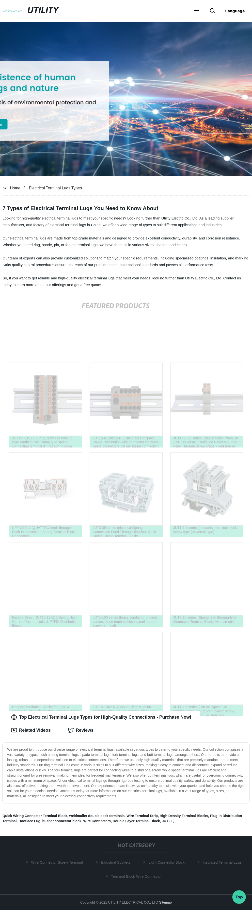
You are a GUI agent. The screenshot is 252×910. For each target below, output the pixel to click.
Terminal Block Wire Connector (137, 876)
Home (15, 188)
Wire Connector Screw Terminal (58, 862)
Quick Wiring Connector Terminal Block (34, 816)
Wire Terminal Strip (142, 816)
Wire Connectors (97, 821)
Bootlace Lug (29, 821)
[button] (196, 11)
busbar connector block (61, 821)
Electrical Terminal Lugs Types (55, 188)
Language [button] (235, 11)
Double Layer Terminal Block (136, 821)
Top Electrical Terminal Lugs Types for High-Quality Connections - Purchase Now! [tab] (101, 717)
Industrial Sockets (116, 862)
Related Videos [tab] (31, 730)
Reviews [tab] (81, 730)
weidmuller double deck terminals (97, 816)
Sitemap (165, 902)
